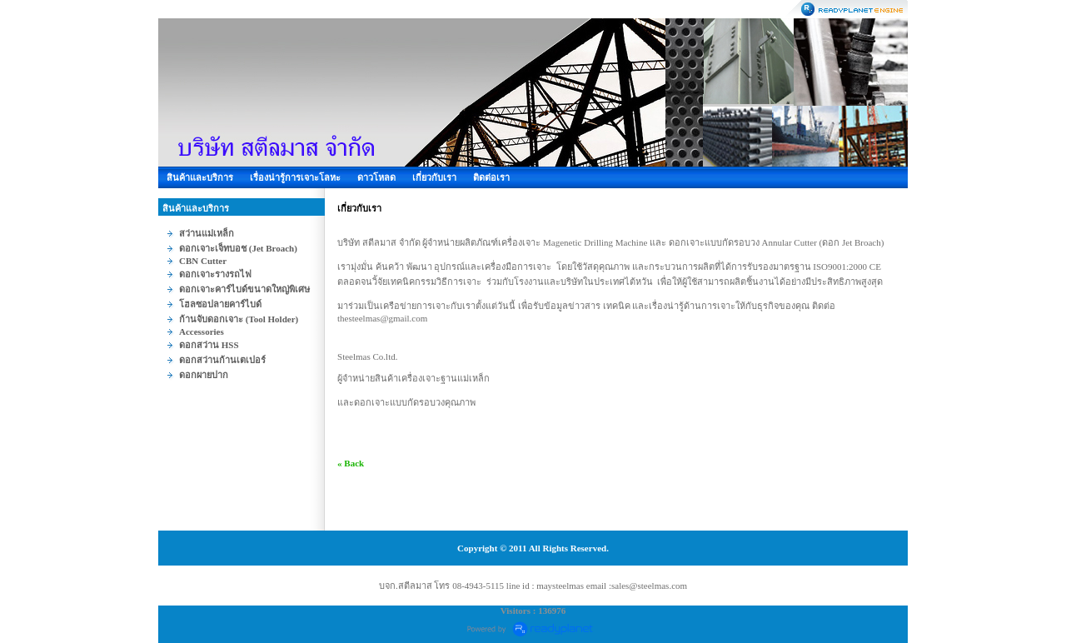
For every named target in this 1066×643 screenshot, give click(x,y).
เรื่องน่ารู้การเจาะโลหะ (295, 177)
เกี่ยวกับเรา (434, 177)
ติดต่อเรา (491, 177)
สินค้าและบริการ (200, 177)
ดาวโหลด (376, 177)
